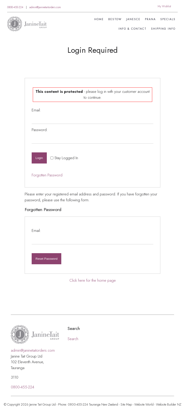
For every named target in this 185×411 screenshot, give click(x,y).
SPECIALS (168, 19)
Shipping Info (163, 29)
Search (73, 338)
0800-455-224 (15, 7)
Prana (150, 19)
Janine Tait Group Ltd (42, 404)
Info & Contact (133, 29)
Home (99, 19)
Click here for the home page (92, 280)
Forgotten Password (47, 175)
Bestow (115, 19)
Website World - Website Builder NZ (157, 404)
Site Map (126, 404)
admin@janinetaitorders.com (45, 7)
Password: (40, 129)
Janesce (133, 19)
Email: (36, 110)
